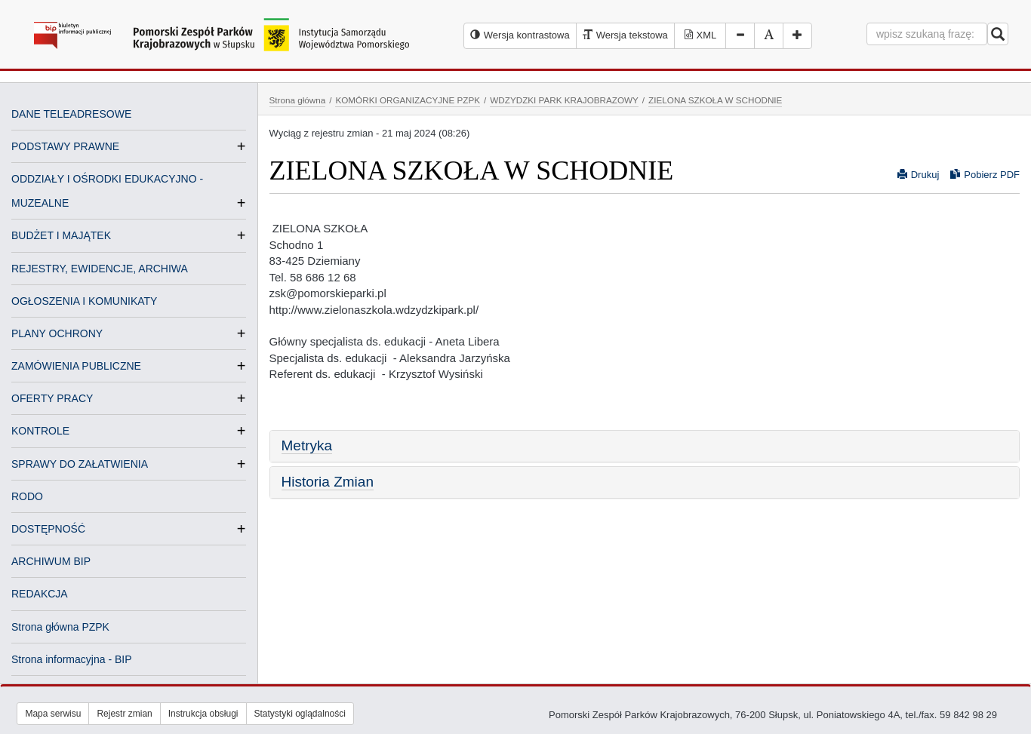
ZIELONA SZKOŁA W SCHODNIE (715, 100)
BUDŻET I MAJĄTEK (61, 235)
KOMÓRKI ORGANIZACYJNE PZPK (407, 100)
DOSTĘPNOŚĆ (48, 529)
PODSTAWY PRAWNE (65, 146)
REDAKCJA (39, 594)
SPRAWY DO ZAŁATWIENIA (79, 464)
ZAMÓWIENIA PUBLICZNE (76, 366)
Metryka (307, 445)
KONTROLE (40, 431)
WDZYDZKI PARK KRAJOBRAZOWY (564, 100)
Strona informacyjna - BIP (71, 659)
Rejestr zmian (124, 713)
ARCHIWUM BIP (51, 561)
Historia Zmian (328, 482)
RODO (27, 496)
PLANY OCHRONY (57, 333)
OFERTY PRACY (52, 398)
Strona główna (297, 100)
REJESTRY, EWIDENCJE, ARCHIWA (99, 269)
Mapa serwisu (53, 713)
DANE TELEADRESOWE (71, 114)
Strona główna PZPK (60, 627)
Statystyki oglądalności (300, 713)
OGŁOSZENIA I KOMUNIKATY (84, 301)
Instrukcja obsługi (203, 713)
